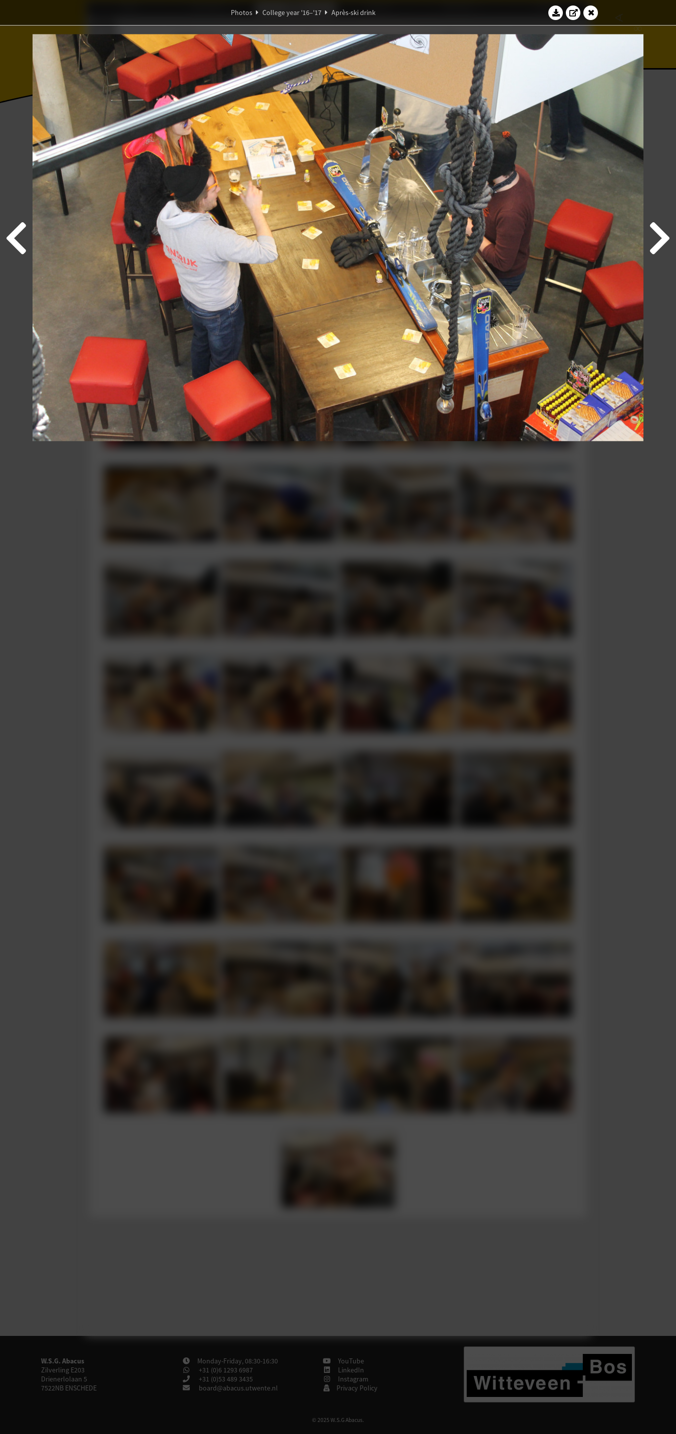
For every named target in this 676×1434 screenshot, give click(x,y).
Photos (241, 12)
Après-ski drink (353, 12)
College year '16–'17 (291, 12)
